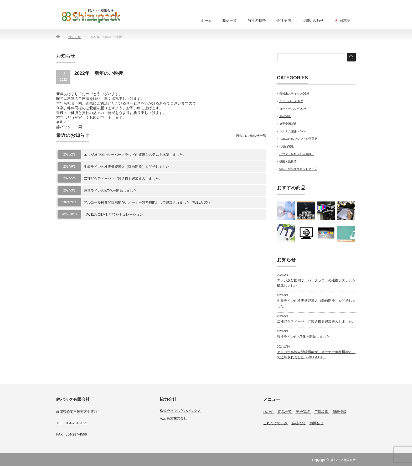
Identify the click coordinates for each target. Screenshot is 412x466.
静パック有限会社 (343, 460)
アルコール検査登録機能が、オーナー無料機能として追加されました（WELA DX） (148, 202)
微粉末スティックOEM (294, 93)
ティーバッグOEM (291, 101)
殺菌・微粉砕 (288, 161)
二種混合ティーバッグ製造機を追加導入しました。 (123, 178)
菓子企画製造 (288, 123)
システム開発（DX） (292, 131)
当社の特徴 (257, 20)
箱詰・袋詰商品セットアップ (298, 168)
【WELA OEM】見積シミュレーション (113, 214)
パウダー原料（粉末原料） (296, 154)
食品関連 (285, 116)
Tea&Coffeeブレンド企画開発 (298, 138)
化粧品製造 (286, 146)
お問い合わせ (313, 20)
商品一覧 (229, 20)
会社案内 (283, 20)
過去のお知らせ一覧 (251, 136)
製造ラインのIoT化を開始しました (110, 191)
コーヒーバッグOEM (292, 108)
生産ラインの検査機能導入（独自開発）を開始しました (126, 167)
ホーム (206, 20)
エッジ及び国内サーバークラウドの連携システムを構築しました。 (135, 155)
